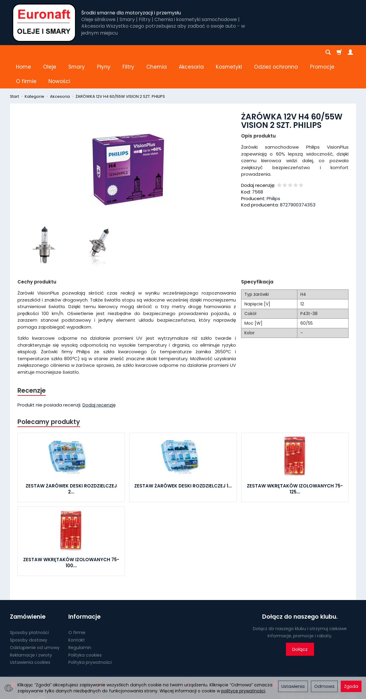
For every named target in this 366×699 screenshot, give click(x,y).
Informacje (84, 588)
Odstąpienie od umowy (35, 619)
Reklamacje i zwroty (31, 626)
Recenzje (31, 361)
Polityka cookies (85, 626)
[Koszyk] (339, 52)
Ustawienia (293, 686)
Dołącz (300, 620)
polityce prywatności (243, 691)
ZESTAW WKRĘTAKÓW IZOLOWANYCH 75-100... (71, 533)
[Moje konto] (350, 52)
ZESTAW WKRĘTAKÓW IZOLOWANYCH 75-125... (295, 460)
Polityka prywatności (90, 633)
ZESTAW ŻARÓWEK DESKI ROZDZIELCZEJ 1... (183, 457)
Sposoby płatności (29, 604)
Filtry (128, 52)
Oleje (49, 52)
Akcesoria (191, 52)
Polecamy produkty (48, 392)
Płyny (103, 52)
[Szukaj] (328, 52)
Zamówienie (27, 588)
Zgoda (351, 686)
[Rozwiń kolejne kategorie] (257, 52)
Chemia (156, 52)
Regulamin (79, 619)
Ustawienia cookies (30, 633)
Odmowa (324, 686)
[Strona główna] (44, 22)
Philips (273, 169)
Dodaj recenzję (99, 376)
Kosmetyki (229, 52)
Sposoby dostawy (28, 611)
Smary (76, 52)
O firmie (76, 604)
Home (23, 52)
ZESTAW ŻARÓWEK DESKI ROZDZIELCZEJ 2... (71, 460)
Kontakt (76, 611)
